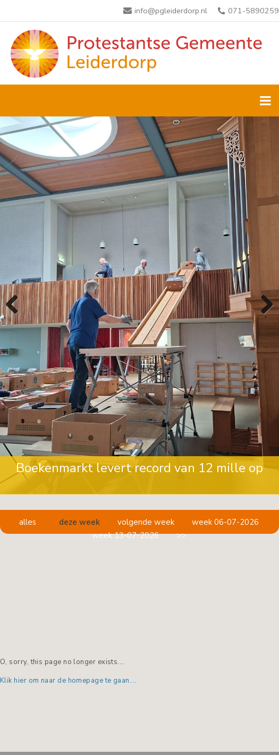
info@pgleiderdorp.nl (170, 10)
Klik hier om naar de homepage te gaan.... (68, 680)
